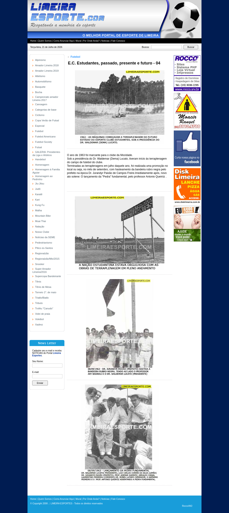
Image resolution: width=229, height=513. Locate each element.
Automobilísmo (43, 81)
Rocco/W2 (187, 506)
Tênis (38, 281)
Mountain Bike (43, 215)
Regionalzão (42, 253)
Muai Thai (40, 221)
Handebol (40, 159)
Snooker (39, 264)
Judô (37, 189)
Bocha (38, 92)
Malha (38, 210)
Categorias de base (45, 109)
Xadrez (39, 324)
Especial (40, 125)
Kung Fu (40, 205)
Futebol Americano (45, 136)
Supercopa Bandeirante (48, 276)
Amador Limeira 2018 (47, 65)
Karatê (38, 194)
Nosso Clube (42, 232)
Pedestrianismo (43, 242)
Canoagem (41, 104)
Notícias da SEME (45, 237)
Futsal (38, 147)
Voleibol (39, 319)
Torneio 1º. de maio (45, 292)
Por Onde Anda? (91, 41)
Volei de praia (42, 313)
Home (33, 41)
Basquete (40, 87)
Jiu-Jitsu (39, 183)
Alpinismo (40, 60)
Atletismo (40, 76)
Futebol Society (43, 142)
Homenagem (42, 164)
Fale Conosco (118, 41)
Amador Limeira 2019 (47, 70)
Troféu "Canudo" (44, 308)
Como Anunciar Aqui (63, 41)
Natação (39, 226)
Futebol (39, 131)
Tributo (39, 303)
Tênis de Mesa (43, 287)
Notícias (105, 41)
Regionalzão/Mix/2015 (47, 258)
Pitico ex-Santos (44, 248)
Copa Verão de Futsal (47, 120)
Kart (37, 199)
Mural (78, 41)
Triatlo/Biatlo (42, 297)
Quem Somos (45, 41)
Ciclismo (40, 115)
